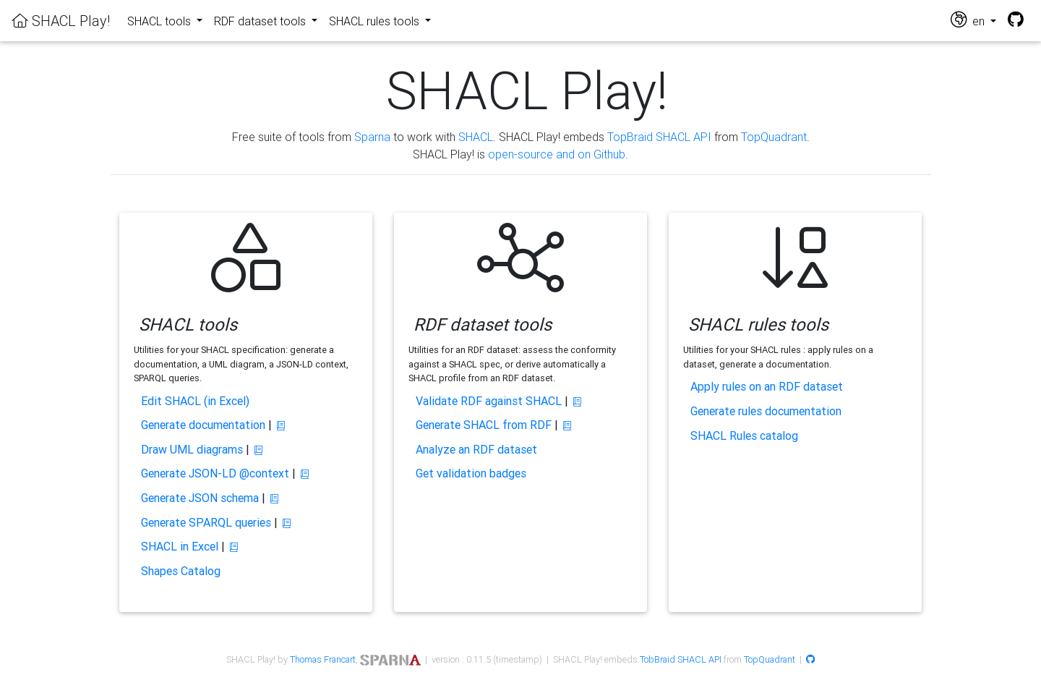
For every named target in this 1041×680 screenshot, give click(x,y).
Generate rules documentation (765, 411)
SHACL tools (160, 21)
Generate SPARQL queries (206, 522)
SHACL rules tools (375, 21)
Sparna (372, 136)
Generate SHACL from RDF (484, 424)
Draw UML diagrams (192, 449)
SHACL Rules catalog (744, 435)
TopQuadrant (774, 136)
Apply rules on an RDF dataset (766, 386)
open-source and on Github (556, 154)
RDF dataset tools (261, 21)
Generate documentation (203, 424)
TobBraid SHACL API (680, 659)
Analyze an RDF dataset (476, 449)
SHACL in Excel (179, 546)
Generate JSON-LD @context (215, 473)
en (969, 20)
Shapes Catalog (180, 571)
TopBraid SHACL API (659, 136)
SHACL (475, 136)
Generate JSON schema (200, 497)
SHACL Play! (61, 21)
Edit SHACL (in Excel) (195, 401)
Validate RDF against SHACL (489, 401)
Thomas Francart (323, 659)
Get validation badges (471, 473)
